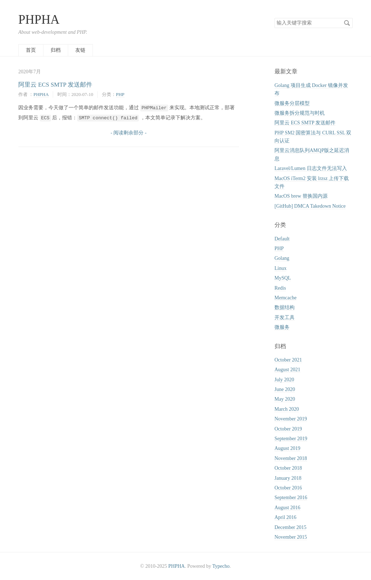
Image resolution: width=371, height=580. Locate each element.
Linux (280, 268)
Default (282, 238)
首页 (31, 50)
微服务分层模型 (292, 103)
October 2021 (288, 360)
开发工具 (284, 317)
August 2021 (287, 369)
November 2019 (290, 419)
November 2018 (290, 458)
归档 (56, 50)
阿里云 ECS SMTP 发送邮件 (55, 84)
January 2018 (287, 478)
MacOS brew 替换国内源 (301, 196)
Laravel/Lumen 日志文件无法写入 (310, 168)
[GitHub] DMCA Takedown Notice (310, 206)
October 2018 (288, 468)
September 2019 (290, 438)
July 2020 (284, 379)
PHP (120, 94)
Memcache (285, 297)
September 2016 (290, 497)
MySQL (282, 278)
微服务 (282, 327)
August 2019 (287, 448)
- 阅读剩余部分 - (128, 132)
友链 (80, 50)
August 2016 (287, 507)
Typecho (221, 566)
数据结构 (284, 307)
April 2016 (285, 517)
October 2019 (288, 429)
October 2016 (288, 488)
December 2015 (290, 527)
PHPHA (39, 20)
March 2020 (286, 409)
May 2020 (284, 399)
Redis (280, 288)
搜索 (347, 23)
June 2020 (284, 389)
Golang (281, 258)
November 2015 (290, 537)
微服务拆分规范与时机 (299, 113)
